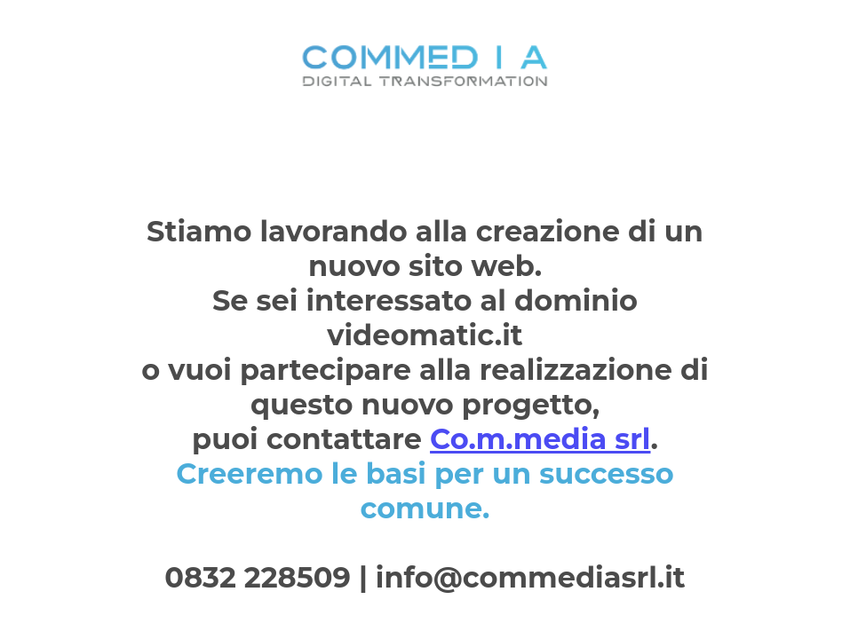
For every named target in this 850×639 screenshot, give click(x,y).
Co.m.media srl (540, 439)
